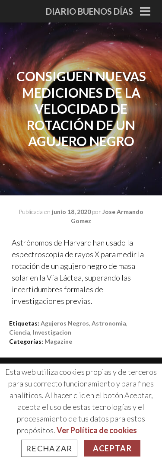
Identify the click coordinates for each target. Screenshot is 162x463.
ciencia (19, 332)
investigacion (52, 332)
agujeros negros (65, 323)
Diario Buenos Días (89, 11)
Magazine (58, 341)
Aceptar (112, 448)
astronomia (109, 323)
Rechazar (49, 448)
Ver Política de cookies (97, 430)
